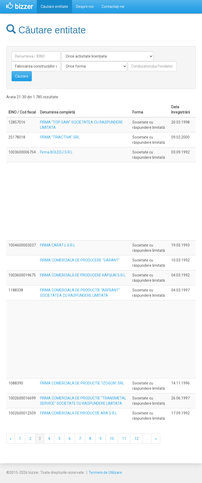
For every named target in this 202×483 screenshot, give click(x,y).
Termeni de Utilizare (105, 472)
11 (124, 438)
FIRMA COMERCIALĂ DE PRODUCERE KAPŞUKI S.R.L (82, 275)
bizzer (19, 7)
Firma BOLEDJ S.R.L (56, 152)
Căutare (21, 76)
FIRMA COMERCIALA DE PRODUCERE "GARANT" (80, 260)
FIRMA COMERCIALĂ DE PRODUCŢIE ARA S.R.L (78, 413)
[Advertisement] (101, 201)
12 (136, 438)
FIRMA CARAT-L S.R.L (57, 245)
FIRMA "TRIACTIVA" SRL (60, 137)
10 (112, 438)
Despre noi (85, 6)
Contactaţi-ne (113, 6)
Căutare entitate (54, 6)
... (147, 438)
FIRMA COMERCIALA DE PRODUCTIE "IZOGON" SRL (82, 383)
